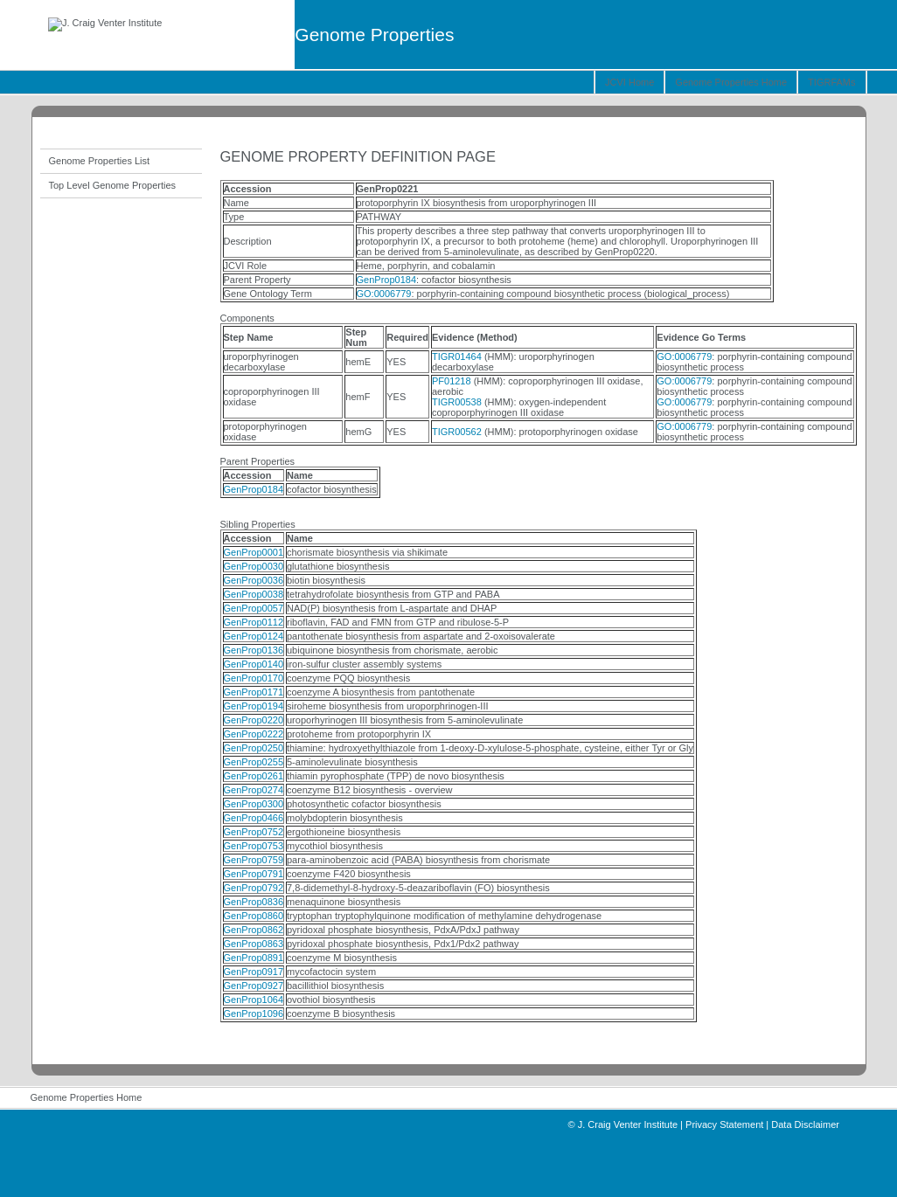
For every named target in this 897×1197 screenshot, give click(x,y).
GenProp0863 (254, 943)
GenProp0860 (254, 915)
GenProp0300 (254, 804)
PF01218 (451, 381)
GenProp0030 (254, 566)
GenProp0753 (254, 846)
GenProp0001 (254, 552)
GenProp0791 (254, 873)
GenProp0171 (254, 692)
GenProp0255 (254, 762)
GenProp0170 (254, 678)
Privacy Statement (724, 1124)
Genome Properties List (99, 161)
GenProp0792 (254, 887)
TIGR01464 (457, 356)
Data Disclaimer (805, 1124)
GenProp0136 (254, 650)
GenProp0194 (254, 706)
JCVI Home (629, 82)
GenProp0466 (254, 818)
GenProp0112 (254, 622)
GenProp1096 (254, 1013)
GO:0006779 (384, 293)
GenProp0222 (254, 734)
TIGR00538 (457, 402)
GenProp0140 (254, 664)
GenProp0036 (254, 580)
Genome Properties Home (731, 82)
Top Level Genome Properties (113, 185)
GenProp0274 (254, 790)
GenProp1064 (254, 999)
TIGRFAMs (831, 82)
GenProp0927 (254, 985)
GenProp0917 (254, 971)
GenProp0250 (254, 748)
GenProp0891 (254, 957)
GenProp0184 (387, 279)
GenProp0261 (254, 776)
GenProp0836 (254, 901)
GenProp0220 (254, 720)
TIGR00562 (457, 431)
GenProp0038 (254, 594)
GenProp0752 (254, 832)
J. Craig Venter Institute (628, 1124)
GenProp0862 (254, 929)
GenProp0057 (254, 608)
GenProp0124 (254, 636)
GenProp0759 (254, 860)
